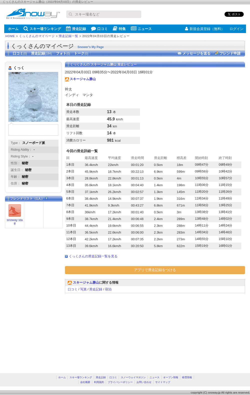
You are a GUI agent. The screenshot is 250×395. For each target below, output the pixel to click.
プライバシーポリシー (120, 382)
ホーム (13, 29)
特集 (119, 28)
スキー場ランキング (42, 28)
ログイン (237, 29)
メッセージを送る (196, 53)
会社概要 (85, 382)
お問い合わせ (144, 382)
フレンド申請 (230, 53)
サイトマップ (162, 382)
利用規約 (99, 382)
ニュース (141, 28)
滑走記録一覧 (68, 36)
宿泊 (108, 289)
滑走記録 (76, 28)
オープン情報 (170, 377)
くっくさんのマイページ (37, 36)
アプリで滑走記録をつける (155, 270)
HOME (10, 36)
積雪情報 (187, 377)
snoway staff (15, 222)
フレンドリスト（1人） (29, 199)
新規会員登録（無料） (204, 29)
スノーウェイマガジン (133, 377)
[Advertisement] (107, 331)
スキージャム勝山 (83, 79)
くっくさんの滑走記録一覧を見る (93, 256)
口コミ (99, 28)
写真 (83, 289)
